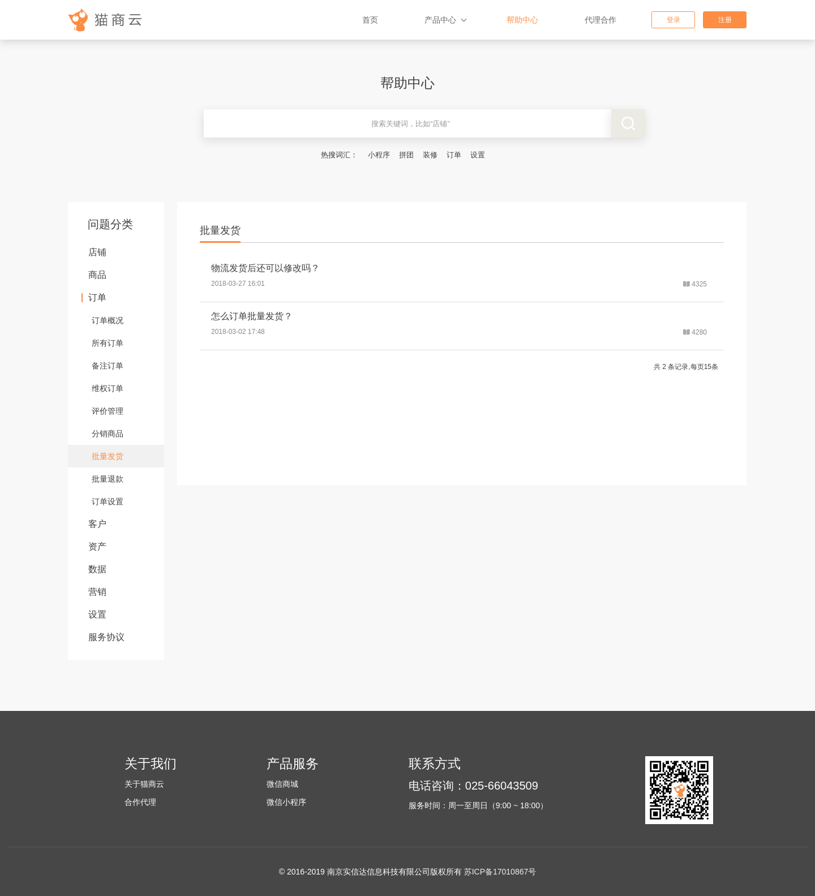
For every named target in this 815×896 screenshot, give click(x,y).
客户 (97, 524)
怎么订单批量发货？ (252, 316)
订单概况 (107, 320)
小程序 (379, 155)
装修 (430, 155)
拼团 (406, 155)
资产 (97, 546)
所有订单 (107, 343)
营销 (97, 592)
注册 (725, 20)
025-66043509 (501, 785)
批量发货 (107, 456)
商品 (97, 275)
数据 (97, 569)
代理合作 (600, 19)
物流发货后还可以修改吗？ (265, 268)
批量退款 (107, 478)
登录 (673, 20)
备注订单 (107, 365)
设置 (477, 155)
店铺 (97, 252)
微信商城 (282, 783)
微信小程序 (286, 802)
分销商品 (107, 433)
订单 (454, 155)
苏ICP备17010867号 (500, 871)
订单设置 (107, 501)
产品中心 (440, 19)
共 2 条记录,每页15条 (686, 367)
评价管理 (107, 410)
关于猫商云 (144, 783)
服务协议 (106, 637)
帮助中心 (522, 19)
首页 (370, 19)
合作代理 (140, 802)
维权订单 (107, 388)
